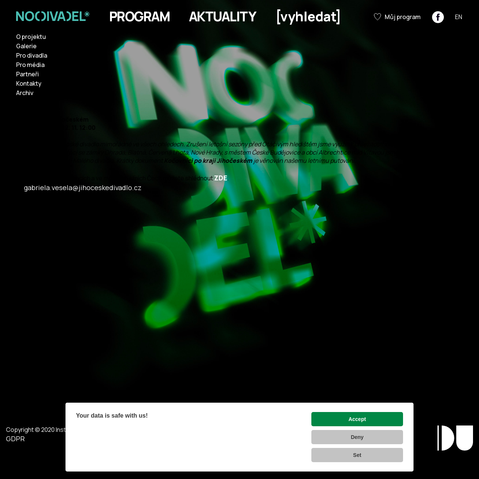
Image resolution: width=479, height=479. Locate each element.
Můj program (397, 17)
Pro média (30, 65)
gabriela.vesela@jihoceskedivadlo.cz (82, 187)
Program (139, 16)
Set (357, 455)
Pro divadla (31, 55)
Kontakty (29, 83)
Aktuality (222, 16)
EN (458, 17)
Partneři (27, 74)
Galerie (26, 46)
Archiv (24, 93)
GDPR (15, 438)
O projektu (31, 37)
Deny (357, 437)
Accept (357, 419)
